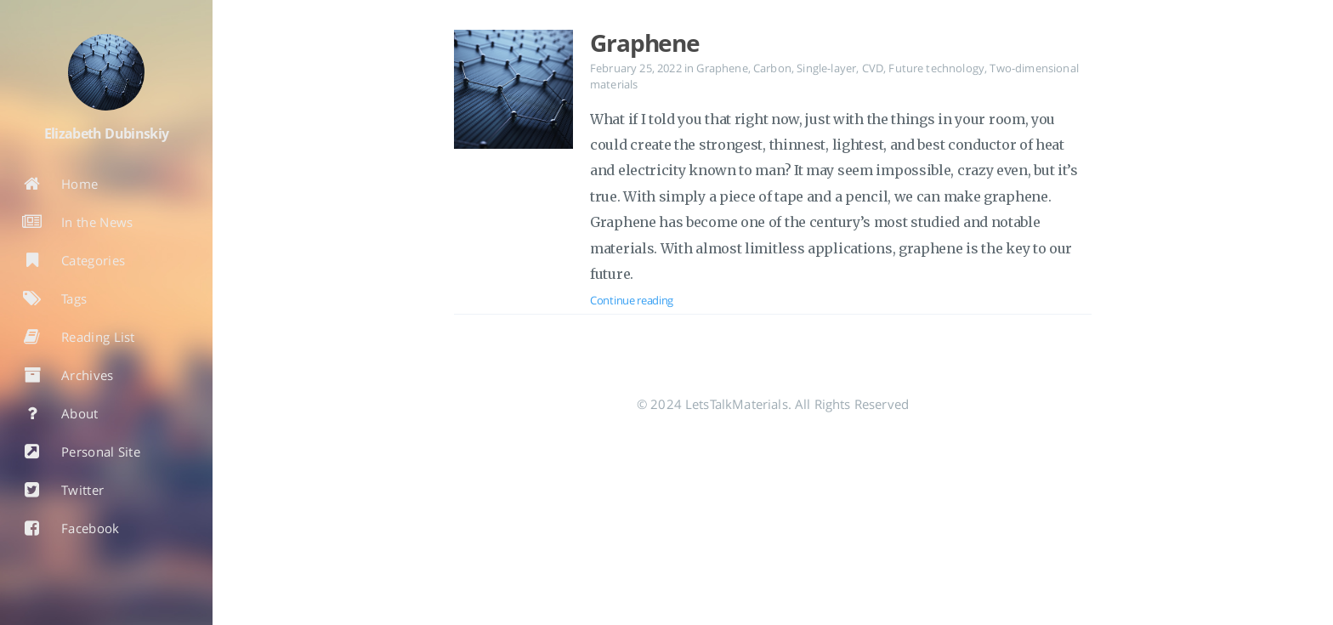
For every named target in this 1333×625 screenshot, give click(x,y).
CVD (872, 68)
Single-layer (826, 68)
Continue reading (631, 300)
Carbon (772, 68)
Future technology (936, 68)
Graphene (645, 42)
